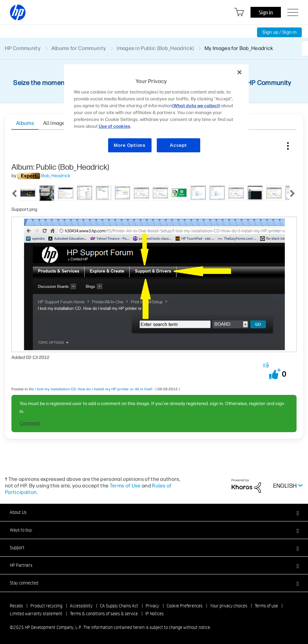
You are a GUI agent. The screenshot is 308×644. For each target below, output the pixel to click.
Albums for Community (78, 48)
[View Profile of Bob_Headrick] (55, 175)
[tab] (27, 192)
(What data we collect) (196, 106)
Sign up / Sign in (279, 32)
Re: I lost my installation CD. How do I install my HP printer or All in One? (91, 389)
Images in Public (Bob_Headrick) (155, 48)
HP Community (23, 48)
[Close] (239, 72)
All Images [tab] (55, 123)
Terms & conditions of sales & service (104, 614)
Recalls (16, 606)
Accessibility (81, 606)
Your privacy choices (228, 606)
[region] (156, 112)
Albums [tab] (25, 123)
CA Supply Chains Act (119, 606)
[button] (275, 374)
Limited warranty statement (36, 614)
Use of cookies (114, 126)
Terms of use (266, 606)
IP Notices (154, 614)
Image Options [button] (288, 144)
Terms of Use (125, 486)
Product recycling (46, 606)
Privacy (152, 606)
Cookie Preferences (185, 606)
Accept (178, 145)
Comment (30, 423)
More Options (129, 145)
